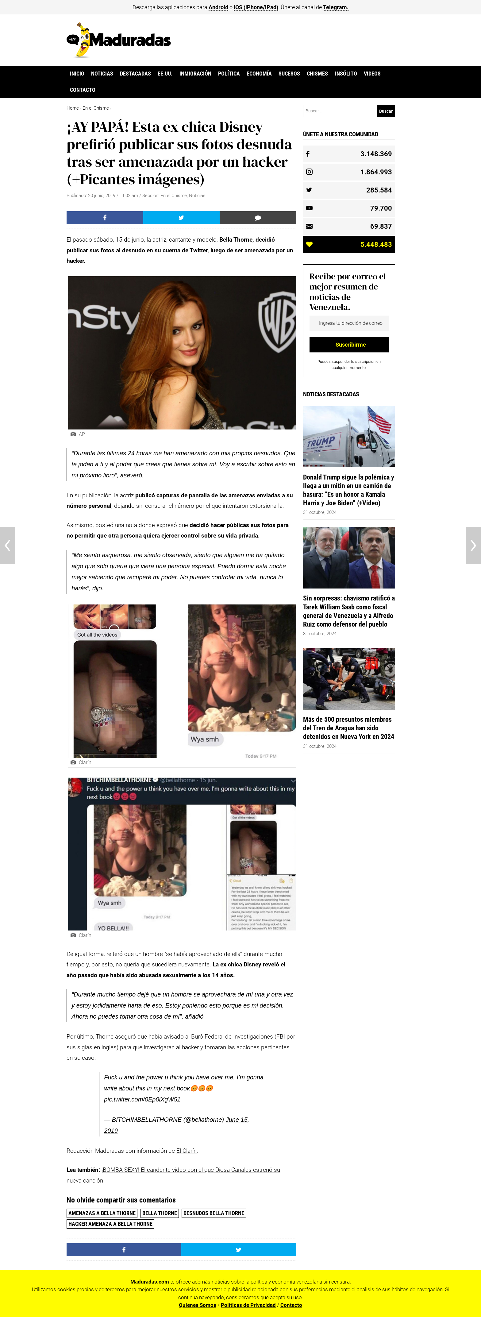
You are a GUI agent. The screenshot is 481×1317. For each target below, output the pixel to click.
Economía (259, 74)
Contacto (82, 90)
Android (218, 7)
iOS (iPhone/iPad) (256, 7)
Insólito (346, 74)
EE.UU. (165, 74)
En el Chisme (96, 108)
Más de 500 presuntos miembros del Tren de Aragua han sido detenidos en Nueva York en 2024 (348, 727)
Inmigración (195, 74)
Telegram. (335, 7)
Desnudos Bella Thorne (213, 1213)
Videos (372, 74)
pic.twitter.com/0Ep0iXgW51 (142, 1099)
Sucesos (289, 74)
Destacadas (135, 74)
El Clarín (186, 1150)
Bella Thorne (159, 1213)
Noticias (102, 74)
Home (73, 108)
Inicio (77, 74)
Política (229, 74)
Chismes (317, 74)
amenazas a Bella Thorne (102, 1213)
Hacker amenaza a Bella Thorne (110, 1224)
